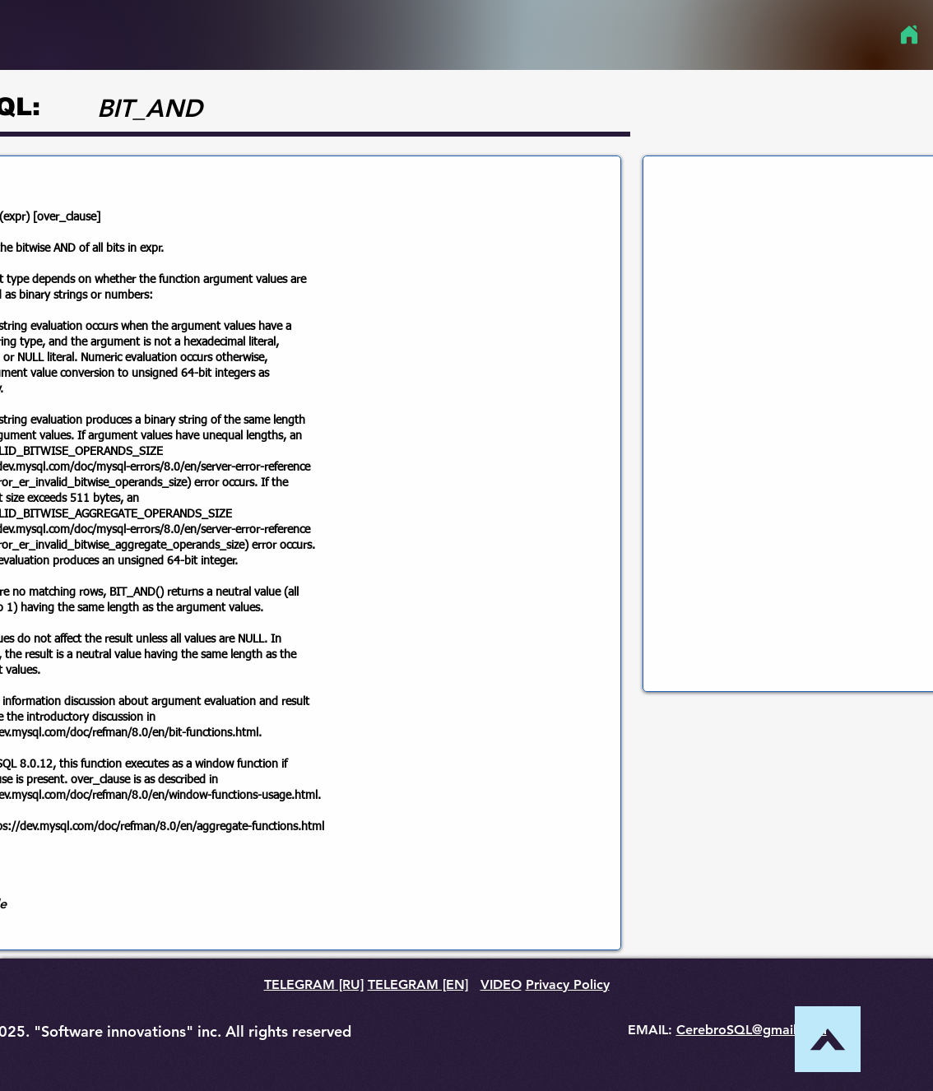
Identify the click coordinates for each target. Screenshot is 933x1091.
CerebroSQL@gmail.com (751, 1030)
